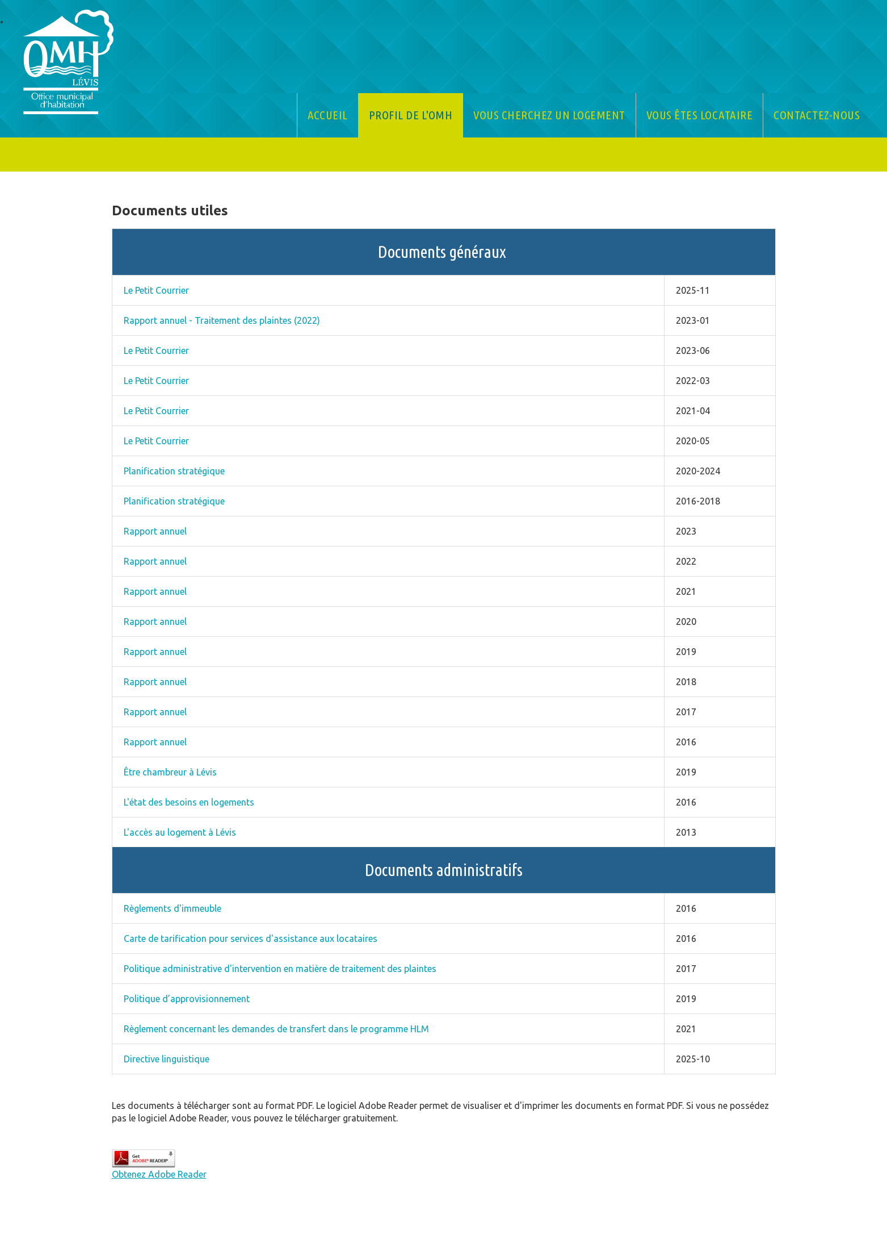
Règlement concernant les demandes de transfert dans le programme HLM (276, 1029)
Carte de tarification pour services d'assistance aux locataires (250, 938)
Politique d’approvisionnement (187, 999)
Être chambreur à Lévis (170, 772)
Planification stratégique (174, 471)
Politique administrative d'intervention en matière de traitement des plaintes (280, 968)
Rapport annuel (155, 531)
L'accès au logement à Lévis (180, 832)
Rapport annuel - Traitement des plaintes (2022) (222, 320)
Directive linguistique (166, 1059)
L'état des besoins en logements (189, 802)
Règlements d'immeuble (172, 908)
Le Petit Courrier (156, 290)
